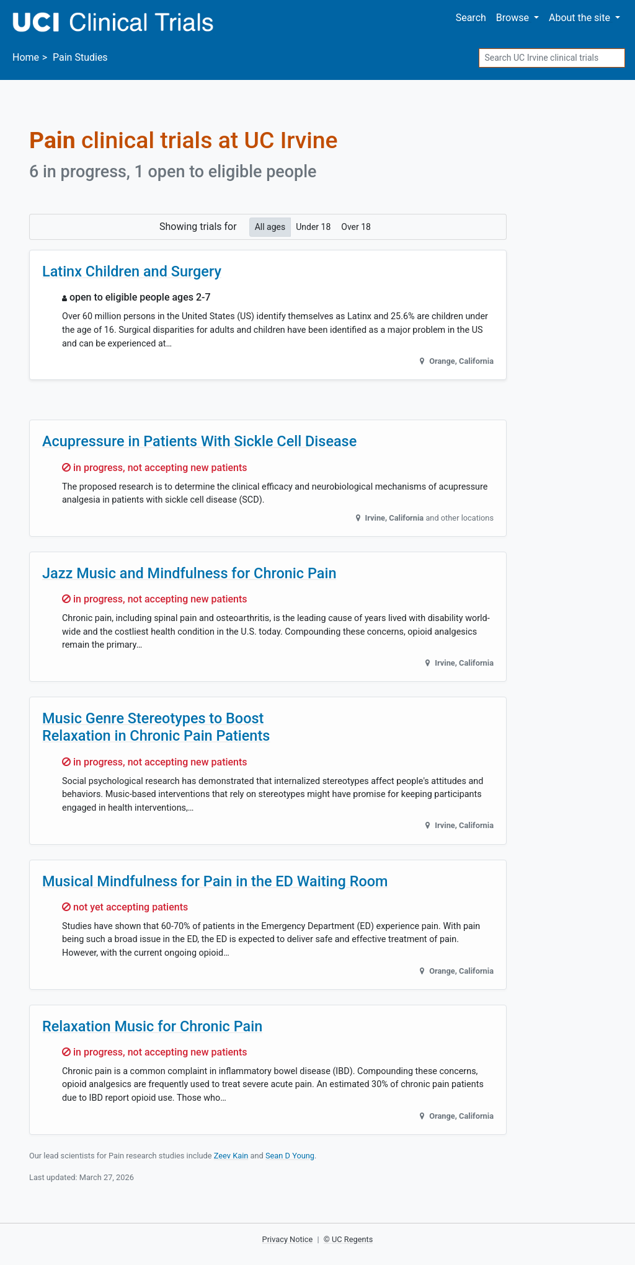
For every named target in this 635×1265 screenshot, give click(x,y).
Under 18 (313, 226)
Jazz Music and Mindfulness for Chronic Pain (189, 573)
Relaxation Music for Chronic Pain (152, 1026)
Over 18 (356, 226)
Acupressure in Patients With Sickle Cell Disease (199, 441)
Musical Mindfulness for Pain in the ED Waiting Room (215, 881)
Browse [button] (513, 18)
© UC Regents (348, 1239)
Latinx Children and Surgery (131, 271)
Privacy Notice (287, 1239)
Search (471, 18)
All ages (270, 226)
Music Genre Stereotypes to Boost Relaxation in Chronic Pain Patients (156, 727)
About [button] (581, 18)
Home (25, 57)
